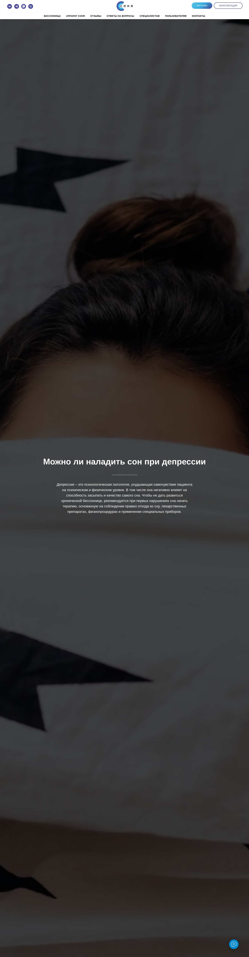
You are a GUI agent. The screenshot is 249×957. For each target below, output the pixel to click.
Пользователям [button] (176, 16)
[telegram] (16, 6)
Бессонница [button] (52, 16)
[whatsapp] (23, 6)
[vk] (9, 6)
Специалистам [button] (150, 16)
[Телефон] (30, 6)
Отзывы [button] (95, 16)
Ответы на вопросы (120, 16)
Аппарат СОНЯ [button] (75, 16)
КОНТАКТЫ (198, 16)
